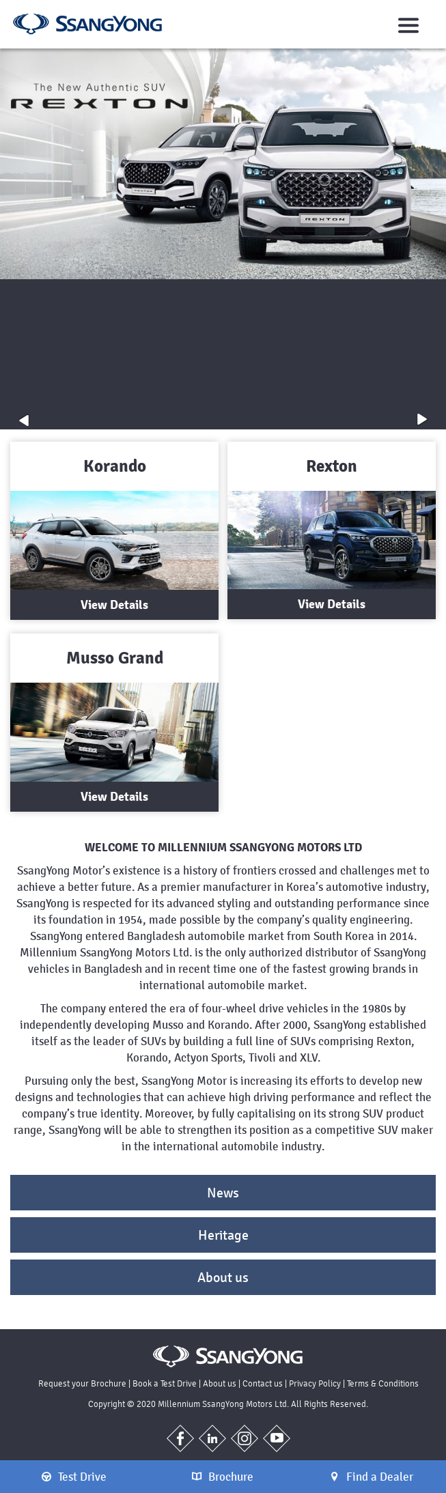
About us (223, 1277)
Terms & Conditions (383, 1383)
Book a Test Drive (165, 1383)
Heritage (223, 1235)
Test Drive (74, 1476)
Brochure (222, 1476)
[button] (24, 420)
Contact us (262, 1383)
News (223, 1192)
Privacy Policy (315, 1383)
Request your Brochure (82, 1383)
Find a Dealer (371, 1476)
